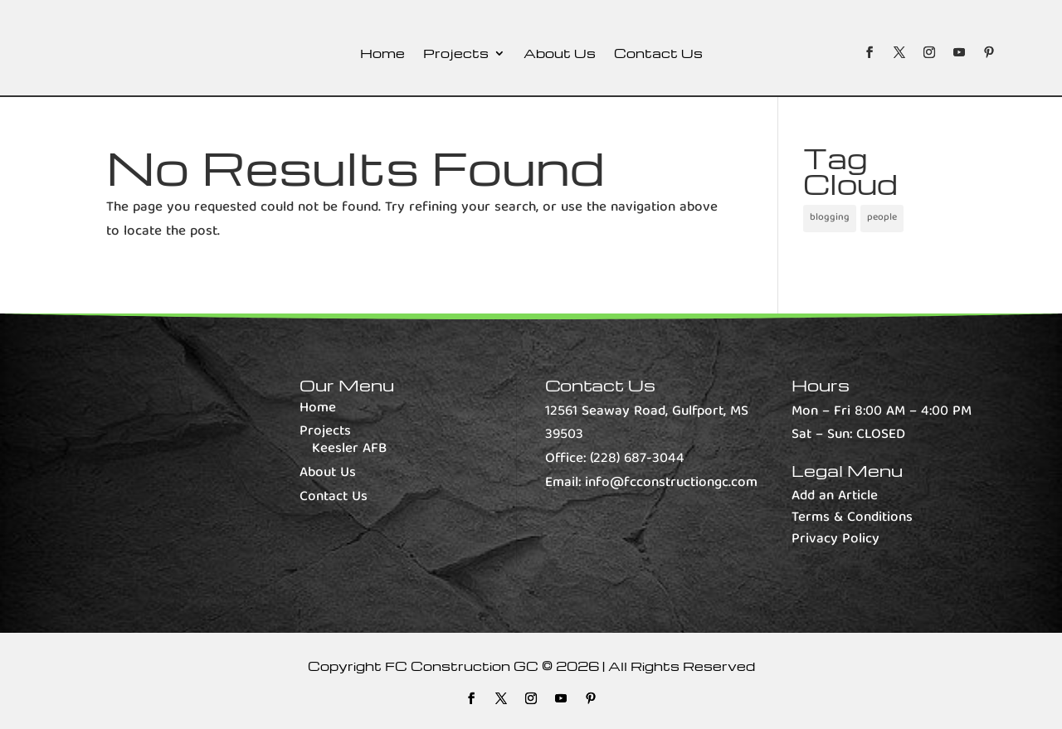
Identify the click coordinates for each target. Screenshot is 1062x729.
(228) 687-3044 (637, 459)
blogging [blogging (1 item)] (830, 217)
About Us (560, 54)
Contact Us (658, 54)
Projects (456, 54)
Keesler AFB (349, 449)
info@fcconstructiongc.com (671, 483)
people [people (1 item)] (882, 217)
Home (382, 54)
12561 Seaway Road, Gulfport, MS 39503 (646, 424)
